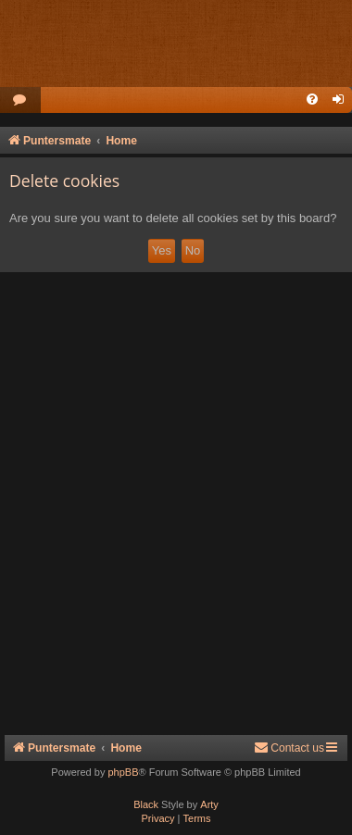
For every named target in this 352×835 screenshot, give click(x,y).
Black (145, 804)
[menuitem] (20, 100)
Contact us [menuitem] (289, 747)
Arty (209, 804)
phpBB (122, 772)
